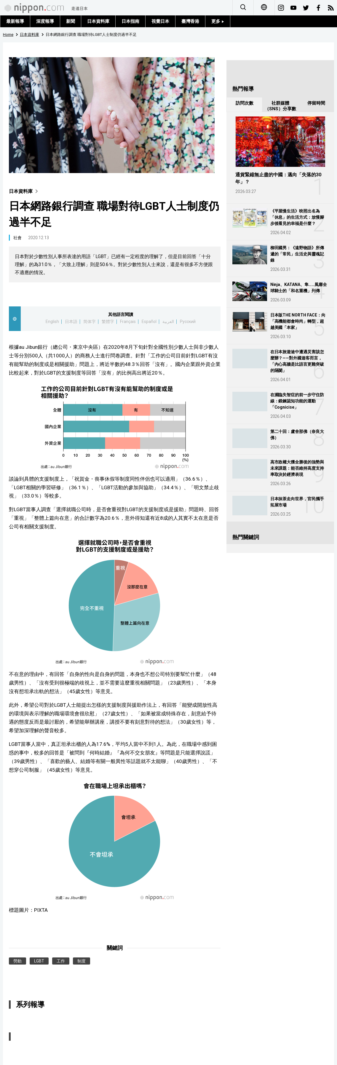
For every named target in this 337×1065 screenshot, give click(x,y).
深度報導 (45, 21)
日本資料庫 (98, 21)
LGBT (39, 961)
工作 (61, 961)
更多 (217, 21)
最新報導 (15, 21)
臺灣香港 (190, 21)
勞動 (17, 961)
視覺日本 (160, 21)
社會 (17, 237)
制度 (81, 961)
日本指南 (130, 21)
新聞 (70, 21)
